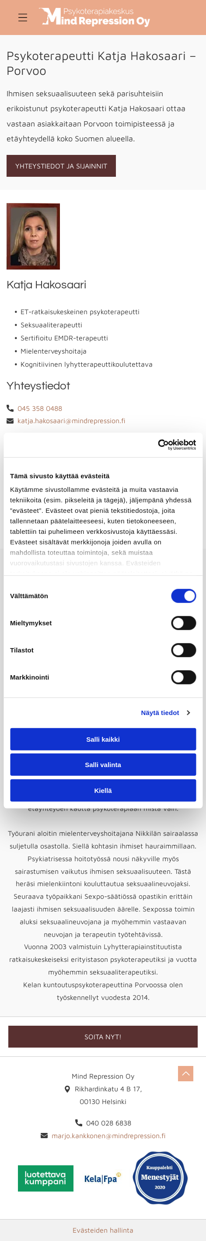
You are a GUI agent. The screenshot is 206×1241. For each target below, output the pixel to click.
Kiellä (103, 790)
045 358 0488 (39, 408)
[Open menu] (23, 17)
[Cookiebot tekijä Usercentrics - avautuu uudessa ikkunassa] (157, 445)
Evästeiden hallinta (103, 1230)
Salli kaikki (103, 739)
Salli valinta (103, 764)
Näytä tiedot (160, 712)
